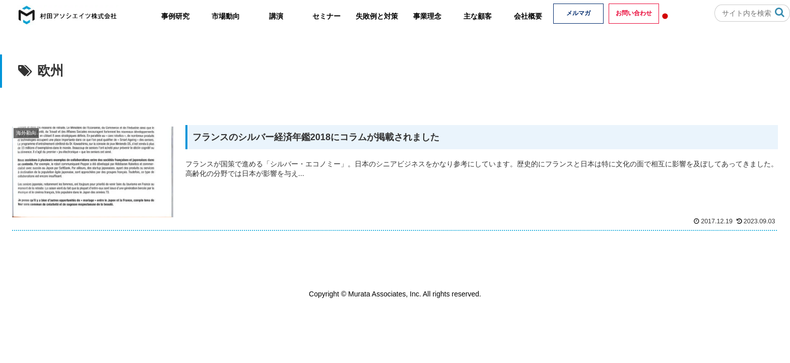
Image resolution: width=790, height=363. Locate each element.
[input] (752, 13)
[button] (779, 12)
